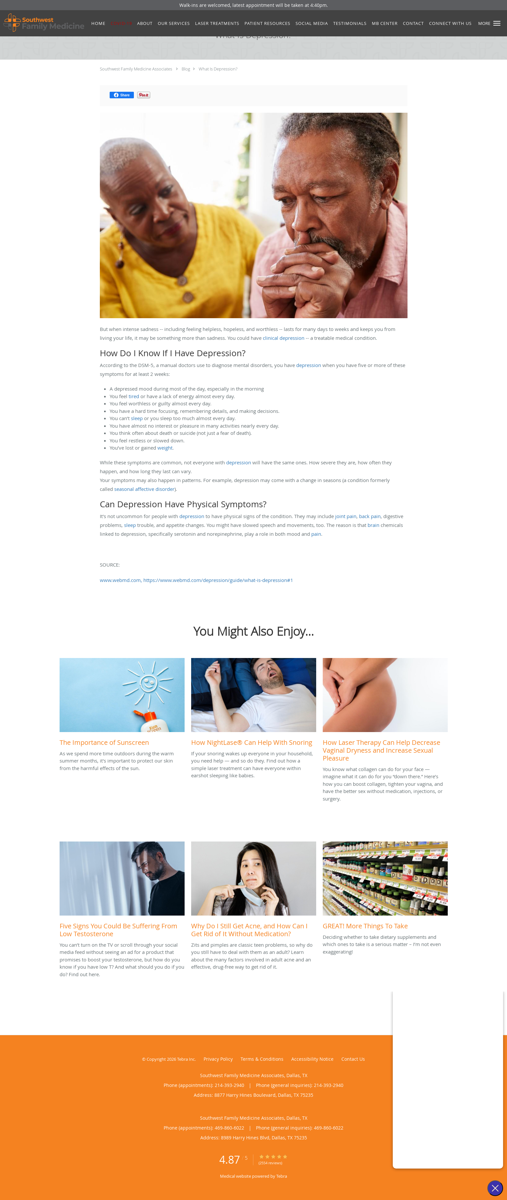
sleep (137, 418)
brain (373, 525)
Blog (186, 69)
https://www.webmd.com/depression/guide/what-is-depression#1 (218, 580)
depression (308, 365)
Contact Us (353, 1059)
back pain (370, 516)
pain (316, 534)
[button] (496, 23)
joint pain (345, 516)
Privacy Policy (218, 1059)
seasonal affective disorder (144, 489)
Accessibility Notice (312, 1059)
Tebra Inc (186, 1059)
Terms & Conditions (262, 1059)
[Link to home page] (42, 22)
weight (164, 447)
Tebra (281, 1176)
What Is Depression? (218, 69)
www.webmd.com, (121, 580)
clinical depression (283, 338)
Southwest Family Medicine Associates (136, 69)
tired (134, 396)
